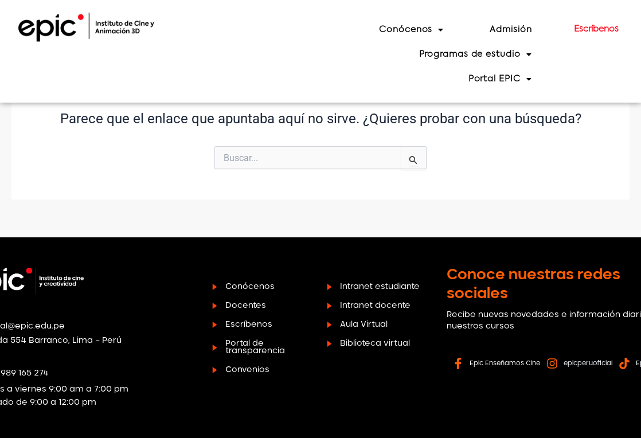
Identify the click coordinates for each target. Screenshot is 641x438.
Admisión (530, 29)
